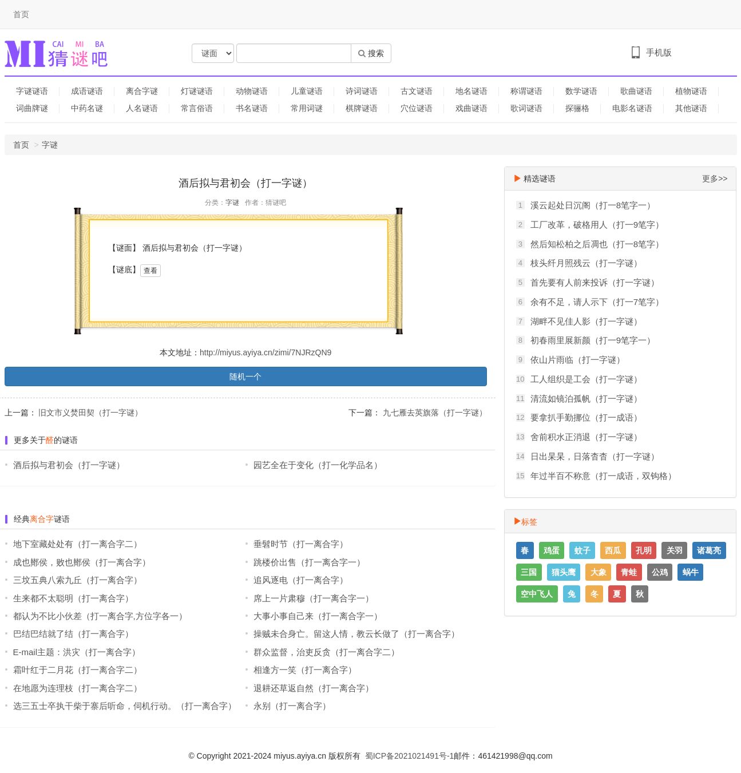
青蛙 (629, 572)
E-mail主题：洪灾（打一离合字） (77, 652)
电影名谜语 (632, 108)
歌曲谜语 (636, 91)
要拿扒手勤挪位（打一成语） (586, 417)
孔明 (644, 550)
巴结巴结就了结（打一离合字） (73, 634)
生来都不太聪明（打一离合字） (73, 598)
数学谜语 (581, 91)
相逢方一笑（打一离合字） (304, 670)
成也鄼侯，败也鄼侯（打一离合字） (81, 562)
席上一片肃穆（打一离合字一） (313, 598)
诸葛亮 (709, 550)
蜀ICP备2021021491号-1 (409, 755)
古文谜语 (417, 91)
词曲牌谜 (32, 108)
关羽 (675, 550)
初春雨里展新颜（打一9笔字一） (592, 340)
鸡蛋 (552, 550)
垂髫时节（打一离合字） (300, 544)
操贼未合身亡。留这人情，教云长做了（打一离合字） (356, 634)
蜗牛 (691, 572)
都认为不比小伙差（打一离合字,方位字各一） (100, 616)
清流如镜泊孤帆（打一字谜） (586, 398)
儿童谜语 (307, 91)
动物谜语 (252, 91)
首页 (21, 14)
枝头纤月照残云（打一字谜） (586, 263)
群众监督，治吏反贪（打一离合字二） (326, 652)
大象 (599, 572)
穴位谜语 (417, 108)
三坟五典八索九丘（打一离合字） (77, 580)
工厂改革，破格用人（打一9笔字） (597, 224)
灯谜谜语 (197, 91)
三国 (529, 572)
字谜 (50, 144)
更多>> (714, 178)
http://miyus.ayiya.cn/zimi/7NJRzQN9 (265, 352)
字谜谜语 (32, 91)
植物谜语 (691, 91)
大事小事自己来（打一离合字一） (317, 616)
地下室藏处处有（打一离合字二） (77, 544)
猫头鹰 (564, 572)
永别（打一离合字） (292, 706)
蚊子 (582, 550)
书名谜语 (252, 108)
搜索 (371, 53)
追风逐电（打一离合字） (300, 580)
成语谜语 (87, 91)
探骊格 (577, 108)
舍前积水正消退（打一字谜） (586, 437)
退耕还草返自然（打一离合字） (313, 688)
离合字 (42, 519)
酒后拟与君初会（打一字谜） (69, 465)
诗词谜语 (362, 91)
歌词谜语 (526, 108)
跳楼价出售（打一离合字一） (309, 562)
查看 (150, 271)
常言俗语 (197, 108)
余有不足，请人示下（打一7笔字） (597, 302)
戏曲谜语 (471, 108)
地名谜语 (471, 91)
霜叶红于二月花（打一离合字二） (77, 670)
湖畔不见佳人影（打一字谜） (586, 321)
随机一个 (245, 376)
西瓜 (613, 550)
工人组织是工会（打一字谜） (586, 379)
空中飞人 (537, 593)
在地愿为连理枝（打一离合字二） (77, 688)
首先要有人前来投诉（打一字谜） (594, 282)
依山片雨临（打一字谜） (577, 359)
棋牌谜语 (362, 108)
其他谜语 (691, 108)
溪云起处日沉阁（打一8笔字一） (592, 205)
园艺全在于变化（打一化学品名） (317, 465)
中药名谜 (87, 108)
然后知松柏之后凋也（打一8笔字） (597, 244)
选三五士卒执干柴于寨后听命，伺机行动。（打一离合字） (124, 706)
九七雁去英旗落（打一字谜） (434, 412)
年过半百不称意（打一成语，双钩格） (603, 476)
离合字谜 (142, 91)
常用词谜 (307, 108)
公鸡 (660, 572)
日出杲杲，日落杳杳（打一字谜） (594, 456)
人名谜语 (142, 108)
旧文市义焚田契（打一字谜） (90, 412)
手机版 (659, 52)
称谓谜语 (526, 91)
